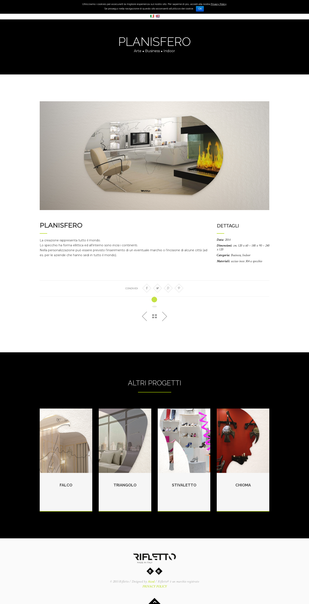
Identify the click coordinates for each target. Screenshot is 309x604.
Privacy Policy (218, 4)
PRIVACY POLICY (154, 586)
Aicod (151, 581)
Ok (200, 8)
